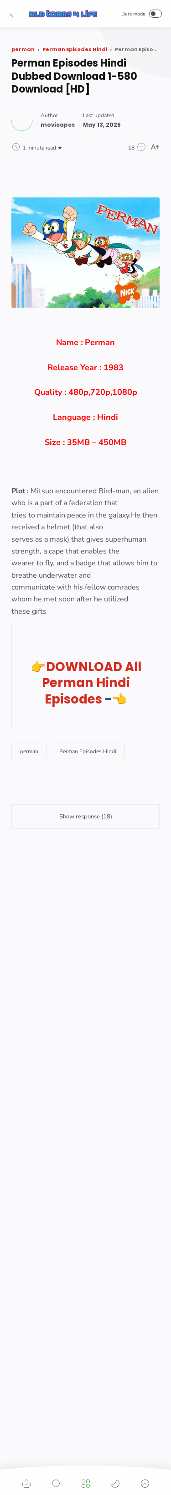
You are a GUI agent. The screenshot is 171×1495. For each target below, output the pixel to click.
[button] (13, 13)
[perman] (29, 751)
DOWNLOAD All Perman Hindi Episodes (91, 683)
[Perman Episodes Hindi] (88, 751)
